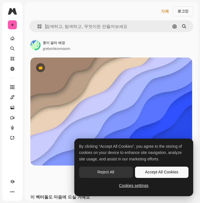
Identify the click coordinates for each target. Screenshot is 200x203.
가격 (165, 11)
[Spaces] (12, 97)
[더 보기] (12, 191)
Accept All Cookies (161, 172)
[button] (37, 26)
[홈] (12, 38)
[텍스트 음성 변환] (12, 127)
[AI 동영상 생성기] (12, 117)
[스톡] (12, 58)
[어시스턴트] (12, 137)
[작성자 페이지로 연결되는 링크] (35, 45)
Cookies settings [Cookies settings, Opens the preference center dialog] (134, 185)
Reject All (105, 172)
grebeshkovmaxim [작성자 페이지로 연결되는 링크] (56, 49)
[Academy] (12, 181)
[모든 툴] (12, 87)
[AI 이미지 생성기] (12, 107)
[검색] (12, 48)
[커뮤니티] (12, 68)
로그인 (182, 11)
